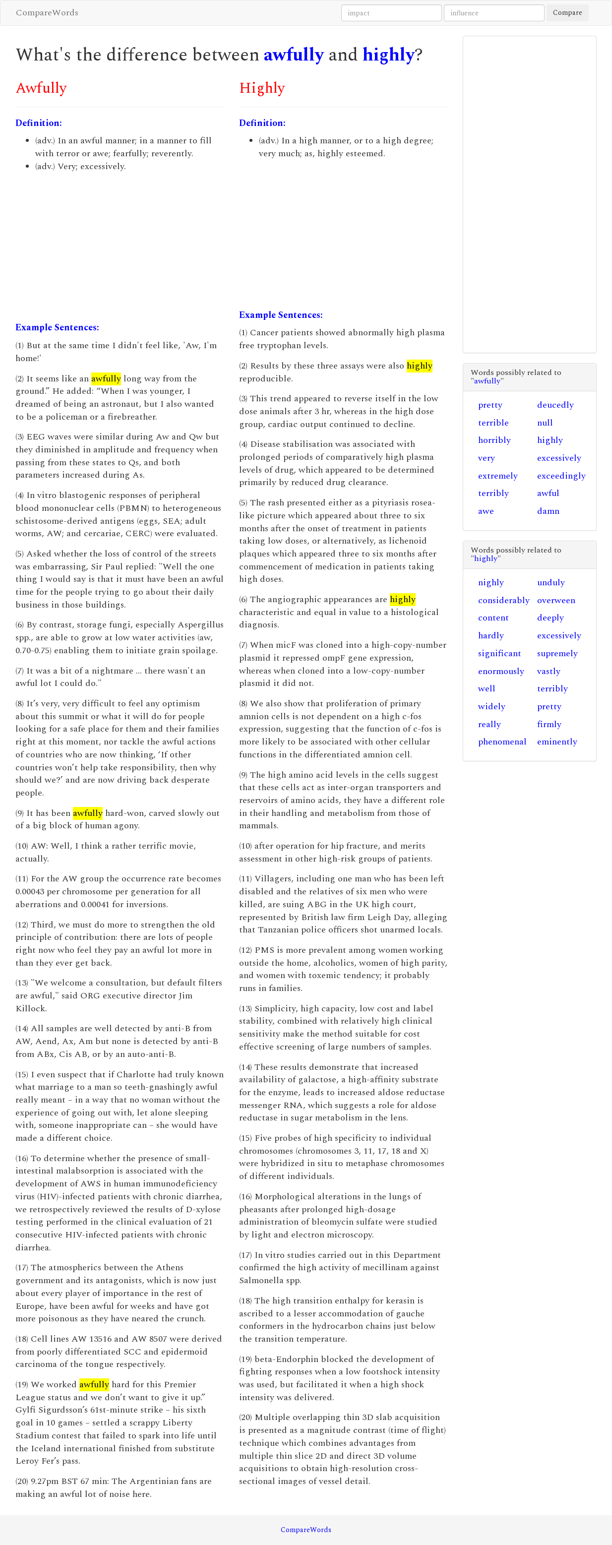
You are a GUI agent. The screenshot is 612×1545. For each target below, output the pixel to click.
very (486, 458)
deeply (550, 617)
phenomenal (502, 741)
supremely (557, 653)
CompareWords (47, 12)
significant (499, 653)
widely (491, 706)
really (489, 724)
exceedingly (561, 476)
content (493, 617)
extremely (498, 476)
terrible (493, 423)
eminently (557, 741)
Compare (567, 12)
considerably (504, 600)
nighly (491, 582)
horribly (494, 440)
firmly (549, 724)
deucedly (555, 405)
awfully (294, 55)
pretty (490, 405)
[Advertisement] (119, 247)
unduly (551, 582)
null (545, 423)
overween (556, 600)
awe (486, 511)
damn (548, 511)
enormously (501, 671)
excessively (559, 458)
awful (548, 493)
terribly (493, 493)
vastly (548, 671)
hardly (491, 635)
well (486, 688)
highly (389, 55)
